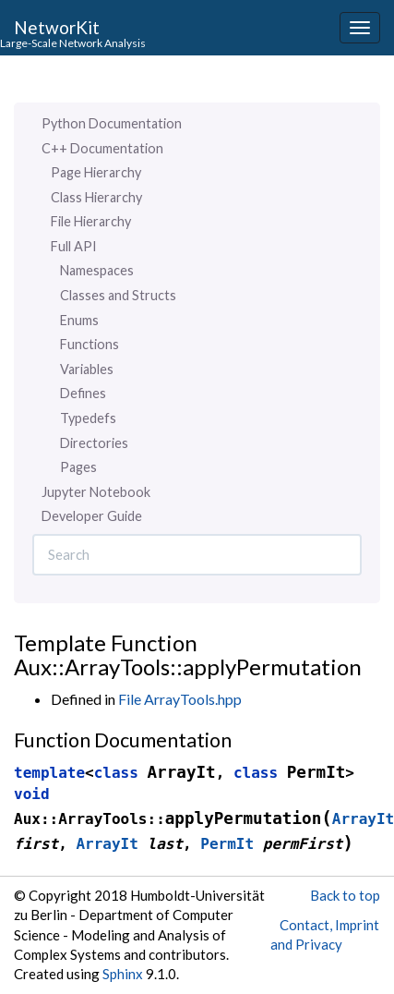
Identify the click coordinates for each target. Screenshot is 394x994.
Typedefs (88, 418)
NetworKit (57, 27)
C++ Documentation (102, 148)
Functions (89, 344)
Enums (79, 320)
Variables (86, 369)
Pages (78, 467)
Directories (94, 443)
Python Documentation (112, 123)
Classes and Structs (118, 295)
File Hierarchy (91, 221)
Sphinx (122, 973)
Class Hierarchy (96, 197)
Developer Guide (92, 516)
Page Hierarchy (96, 172)
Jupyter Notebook (96, 492)
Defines (83, 393)
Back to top (345, 895)
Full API (74, 246)
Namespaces (97, 270)
